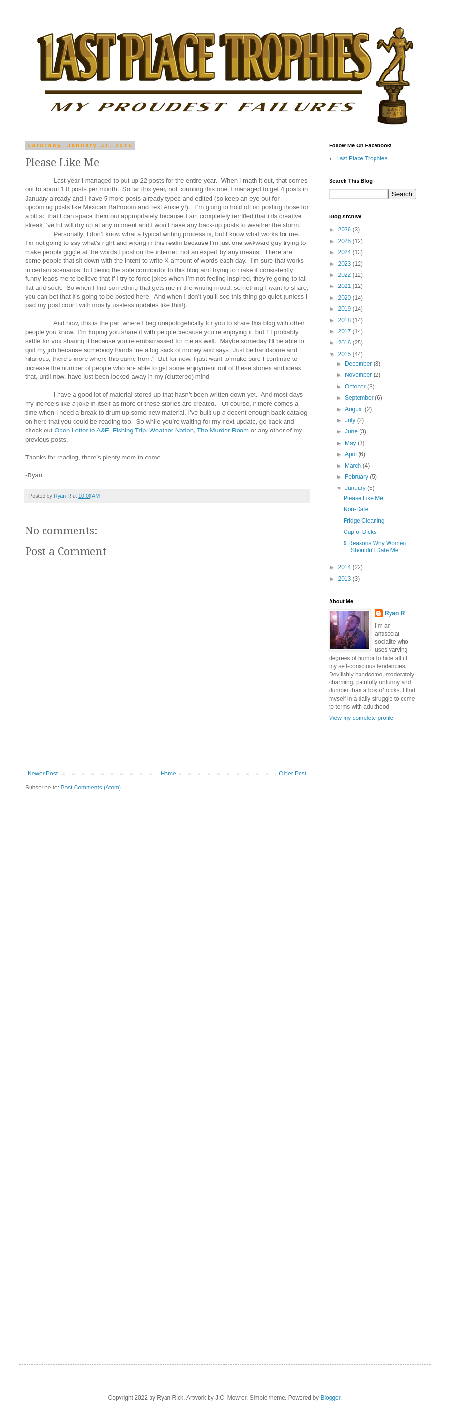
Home (168, 773)
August (355, 409)
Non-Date (356, 509)
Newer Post (43, 773)
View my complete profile (361, 718)
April (351, 454)
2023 (345, 263)
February (357, 477)
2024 (345, 252)
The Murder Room (223, 430)
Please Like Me (363, 498)
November (359, 375)
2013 (345, 578)
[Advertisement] (372, 1188)
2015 (345, 354)
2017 (345, 331)
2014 (345, 567)
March (354, 465)
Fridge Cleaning (364, 520)
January (356, 488)
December (359, 363)
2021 (345, 286)
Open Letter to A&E (81, 430)
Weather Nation (172, 430)
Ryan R (395, 613)
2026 (345, 229)
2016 (345, 342)
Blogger (330, 1397)
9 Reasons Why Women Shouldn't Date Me (375, 546)
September (360, 397)
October (356, 386)
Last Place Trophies (361, 158)
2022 (345, 275)
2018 (345, 320)
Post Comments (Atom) (90, 787)
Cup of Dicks (360, 532)
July (351, 420)
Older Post (292, 773)
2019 (345, 308)
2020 (345, 297)
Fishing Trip (129, 430)
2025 (345, 241)
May (351, 443)
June (352, 431)
